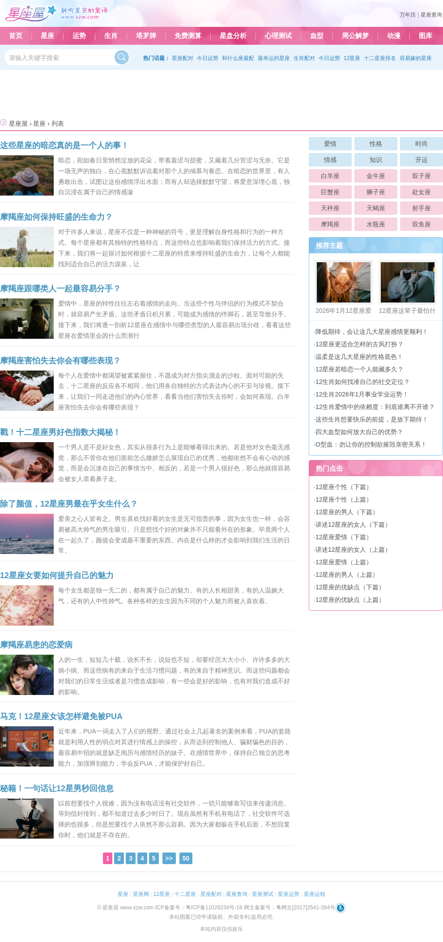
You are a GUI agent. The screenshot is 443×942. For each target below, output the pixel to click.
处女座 (421, 192)
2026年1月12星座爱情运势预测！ (344, 291)
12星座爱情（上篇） (344, 562)
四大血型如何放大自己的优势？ (359, 431)
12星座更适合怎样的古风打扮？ (359, 344)
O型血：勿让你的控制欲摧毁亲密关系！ (371, 444)
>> (169, 858)
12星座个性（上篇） (344, 499)
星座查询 (431, 15)
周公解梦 (355, 35)
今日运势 (207, 58)
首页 (15, 35)
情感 (330, 159)
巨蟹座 (330, 192)
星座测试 (262, 894)
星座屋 (18, 123)
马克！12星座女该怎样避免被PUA (61, 716)
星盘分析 (233, 35)
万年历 (408, 15)
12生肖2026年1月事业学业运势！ (362, 394)
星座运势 (288, 894)
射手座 (421, 208)
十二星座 (185, 894)
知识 (376, 159)
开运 (421, 159)
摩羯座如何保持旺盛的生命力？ (56, 217)
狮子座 (375, 192)
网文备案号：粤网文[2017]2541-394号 (289, 907)
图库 (425, 35)
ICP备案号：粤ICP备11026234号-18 (199, 907)
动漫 (393, 35)
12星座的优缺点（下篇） (350, 587)
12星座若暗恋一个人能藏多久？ (359, 369)
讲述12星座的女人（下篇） (353, 524)
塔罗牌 (146, 35)
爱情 (330, 143)
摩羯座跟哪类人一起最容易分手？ (60, 288)
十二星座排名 (380, 58)
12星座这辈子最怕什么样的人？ (408, 291)
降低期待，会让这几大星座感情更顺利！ (371, 331)
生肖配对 (304, 58)
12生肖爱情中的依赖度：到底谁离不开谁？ (375, 406)
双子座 (421, 175)
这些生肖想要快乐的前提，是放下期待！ (371, 419)
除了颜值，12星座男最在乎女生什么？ (69, 503)
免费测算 (188, 35)
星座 (47, 35)
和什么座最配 (238, 58)
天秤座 (330, 208)
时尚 (421, 143)
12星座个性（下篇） (344, 486)
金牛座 (375, 175)
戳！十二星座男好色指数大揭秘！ (60, 432)
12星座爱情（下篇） (344, 537)
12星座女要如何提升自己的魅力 (57, 575)
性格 (376, 143)
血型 (317, 35)
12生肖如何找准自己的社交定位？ (362, 381)
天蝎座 (375, 208)
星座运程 (314, 894)
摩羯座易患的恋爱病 (36, 644)
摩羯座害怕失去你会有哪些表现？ (60, 360)
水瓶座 (375, 224)
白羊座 (330, 175)
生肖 (111, 35)
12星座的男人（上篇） (347, 574)
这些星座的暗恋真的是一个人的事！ (64, 145)
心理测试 (278, 35)
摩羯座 (330, 224)
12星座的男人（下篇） (347, 512)
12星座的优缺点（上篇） (350, 599)
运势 (79, 35)
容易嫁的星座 (416, 58)
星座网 (141, 894)
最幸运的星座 (274, 58)
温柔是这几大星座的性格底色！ (359, 356)
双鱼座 (421, 224)
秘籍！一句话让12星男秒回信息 (57, 788)
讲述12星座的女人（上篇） (353, 549)
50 (186, 858)
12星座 (352, 58)
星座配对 (182, 58)
